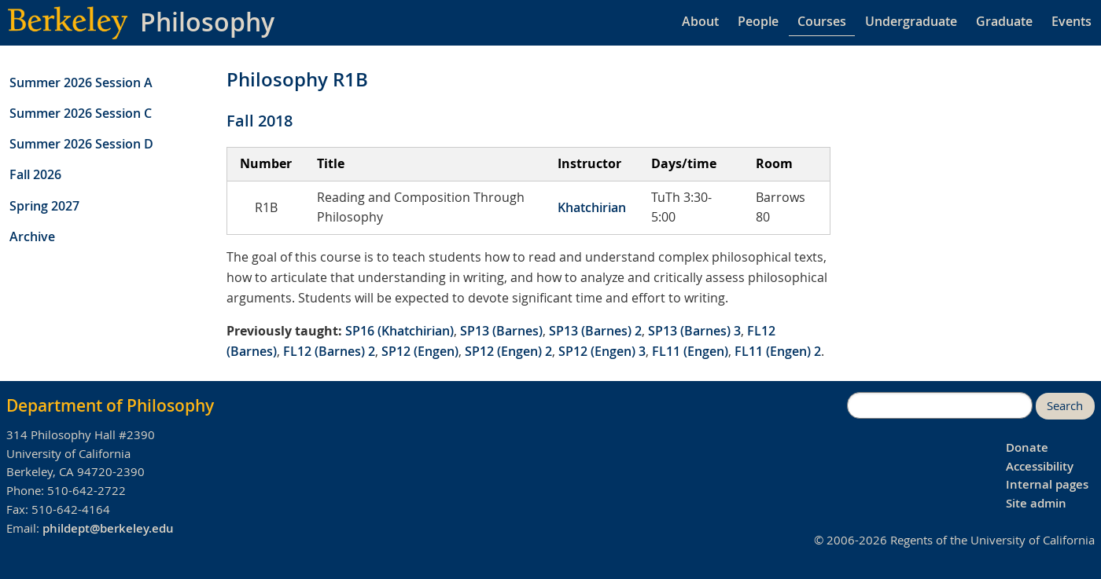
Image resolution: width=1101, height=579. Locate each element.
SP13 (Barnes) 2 (595, 330)
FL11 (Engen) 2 (778, 351)
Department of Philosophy (110, 405)
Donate (1027, 447)
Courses (821, 21)
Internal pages (1047, 484)
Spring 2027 (44, 205)
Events (1071, 21)
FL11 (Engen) (690, 351)
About (700, 21)
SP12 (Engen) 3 (602, 351)
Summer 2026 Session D (81, 143)
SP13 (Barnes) (501, 330)
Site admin (1036, 503)
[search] (940, 405)
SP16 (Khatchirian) (399, 330)
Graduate (1004, 21)
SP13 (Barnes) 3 (694, 330)
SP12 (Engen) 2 (508, 351)
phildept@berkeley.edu (108, 528)
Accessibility (1039, 466)
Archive (32, 236)
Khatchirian (592, 207)
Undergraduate (911, 21)
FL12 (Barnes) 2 (329, 351)
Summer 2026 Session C (80, 113)
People (758, 21)
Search (1065, 405)
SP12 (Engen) (419, 351)
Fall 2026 (35, 174)
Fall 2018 (259, 120)
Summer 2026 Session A (81, 82)
